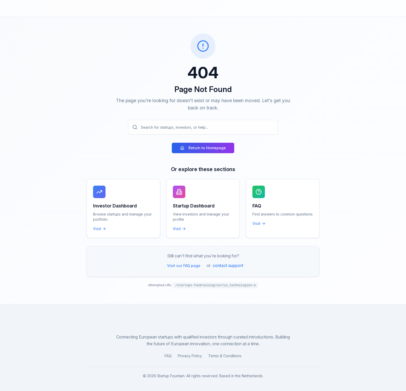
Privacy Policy (190, 356)
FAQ (168, 356)
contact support (228, 265)
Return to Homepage (203, 148)
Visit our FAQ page (183, 265)
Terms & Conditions (224, 356)
